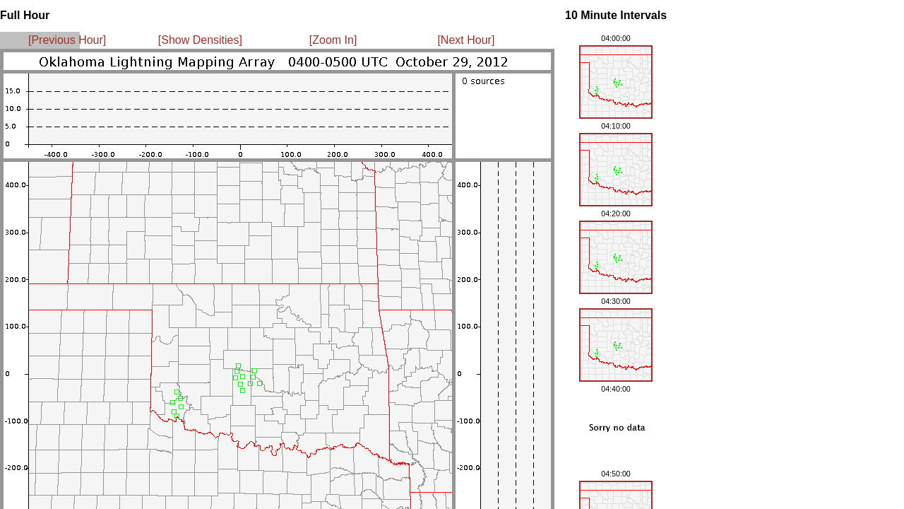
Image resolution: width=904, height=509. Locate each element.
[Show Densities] (200, 40)
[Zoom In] (333, 40)
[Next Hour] (465, 40)
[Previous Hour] (67, 40)
